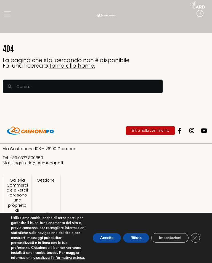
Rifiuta (132, 235)
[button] (206, 24)
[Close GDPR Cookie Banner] (195, 235)
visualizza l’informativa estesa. (36, 257)
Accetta (100, 235)
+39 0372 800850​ (26, 158)
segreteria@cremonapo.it (37, 163)
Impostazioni (168, 235)
